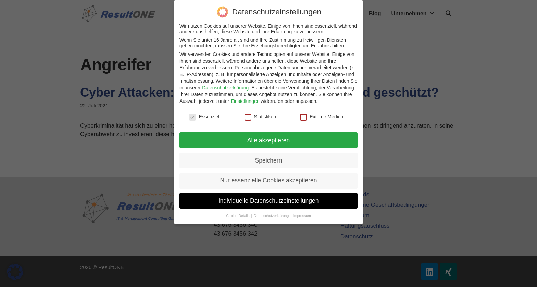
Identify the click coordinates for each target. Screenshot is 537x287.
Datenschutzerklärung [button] (272, 216)
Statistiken (260, 116)
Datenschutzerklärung (225, 88)
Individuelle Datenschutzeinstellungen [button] (268, 200)
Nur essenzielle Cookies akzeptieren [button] (268, 180)
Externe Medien (321, 116)
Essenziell (204, 116)
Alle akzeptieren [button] (268, 140)
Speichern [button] (268, 160)
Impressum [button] (302, 216)
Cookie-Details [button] (238, 216)
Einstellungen (244, 101)
